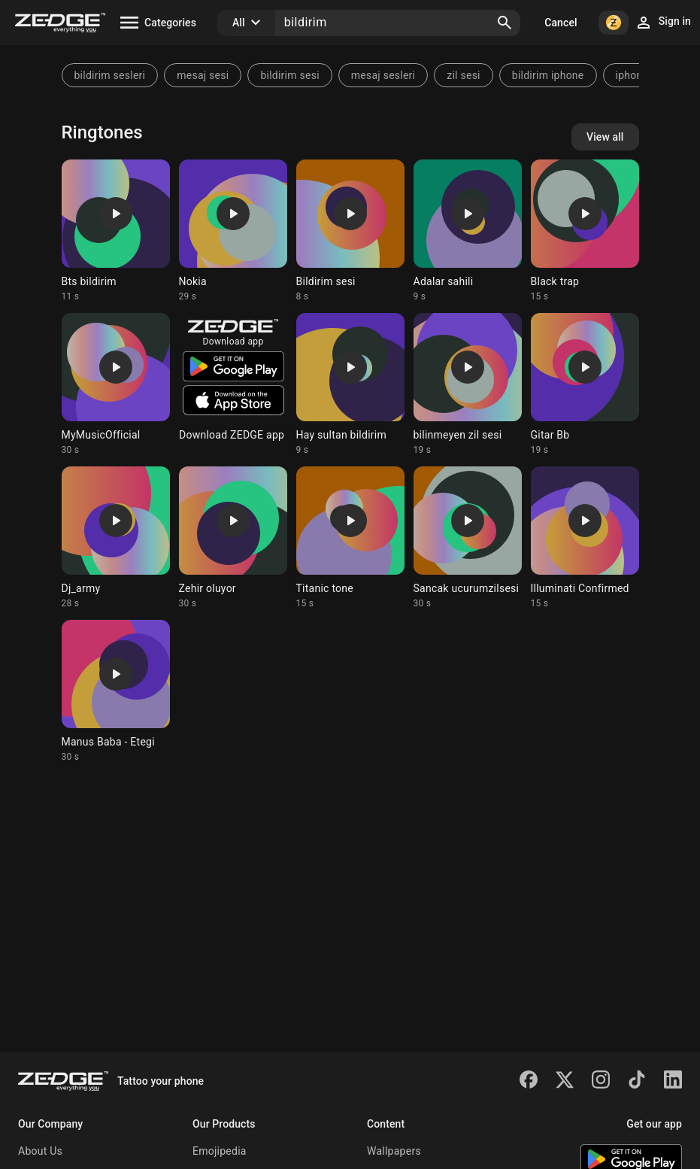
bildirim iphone (548, 75)
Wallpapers (394, 1151)
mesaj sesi (203, 75)
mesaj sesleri (383, 75)
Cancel (560, 23)
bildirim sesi (289, 75)
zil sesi (463, 75)
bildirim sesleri (110, 75)
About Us (40, 1151)
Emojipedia (219, 1151)
